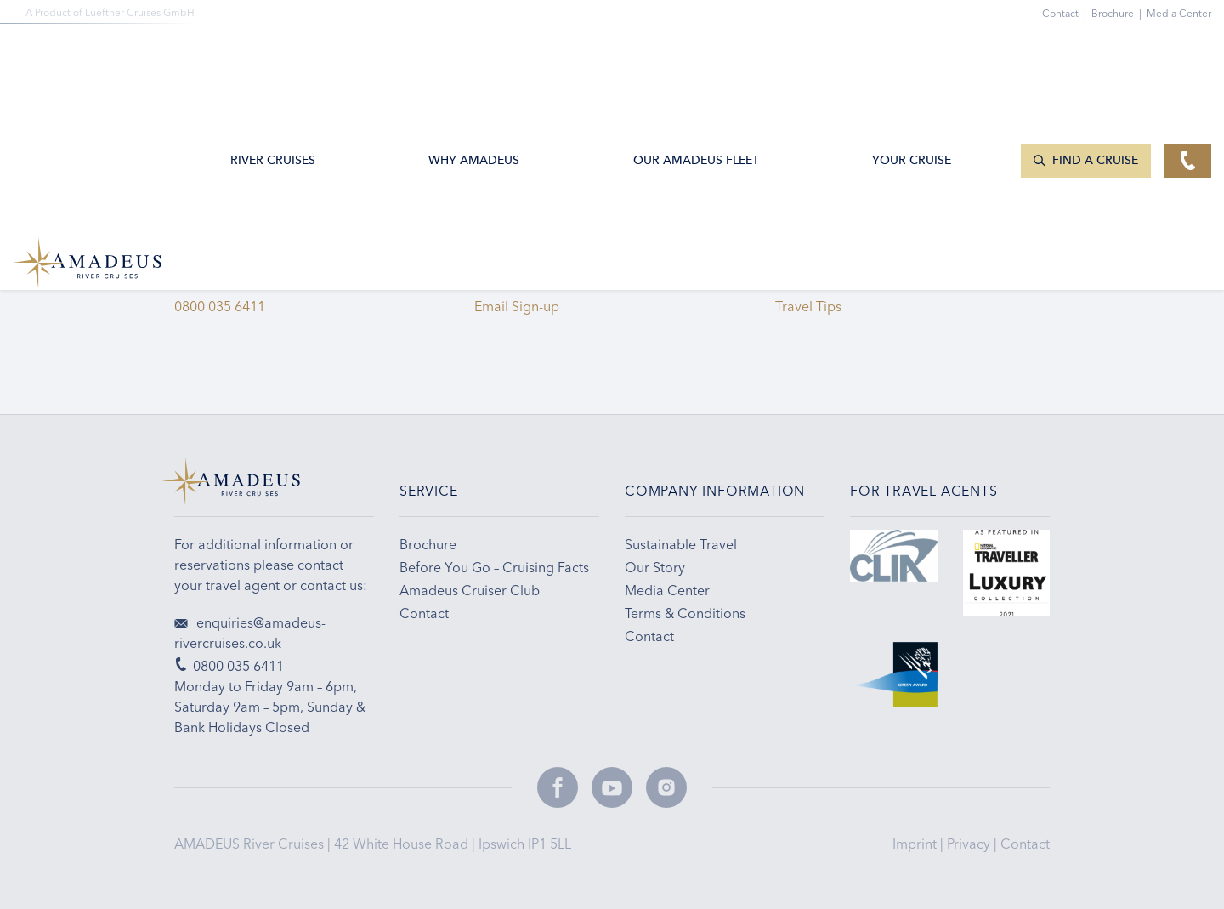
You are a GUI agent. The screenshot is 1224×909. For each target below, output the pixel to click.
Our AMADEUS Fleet (696, 54)
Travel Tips (811, 306)
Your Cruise (911, 54)
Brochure (1119, 13)
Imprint (916, 843)
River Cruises (272, 54)
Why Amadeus (473, 54)
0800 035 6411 (219, 306)
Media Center (1179, 13)
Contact (1025, 843)
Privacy (970, 843)
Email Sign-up (516, 306)
